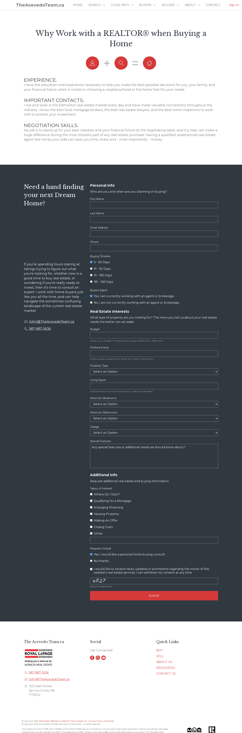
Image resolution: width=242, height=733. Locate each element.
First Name (97, 199)
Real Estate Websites (49, 721)
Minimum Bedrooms (103, 398)
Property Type (99, 365)
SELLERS (168, 5)
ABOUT (190, 5)
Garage (94, 426)
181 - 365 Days (101, 282)
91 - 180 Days (101, 275)
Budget (95, 329)
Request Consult (100, 548)
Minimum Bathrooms (103, 412)
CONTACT (213, 5)
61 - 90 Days (100, 268)
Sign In (234, 5)
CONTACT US (166, 673)
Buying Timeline (100, 256)
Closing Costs (101, 527)
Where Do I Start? (105, 494)
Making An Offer (104, 520)
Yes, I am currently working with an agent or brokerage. (132, 296)
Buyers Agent (99, 290)
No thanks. (99, 561)
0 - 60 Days (99, 262)
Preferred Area (99, 347)
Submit (154, 595)
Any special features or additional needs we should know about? (154, 456)
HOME (78, 5)
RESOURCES (165, 668)
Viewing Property (104, 514)
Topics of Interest (101, 488)
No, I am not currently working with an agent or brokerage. (135, 302)
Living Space (98, 380)
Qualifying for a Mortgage (110, 501)
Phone (94, 242)
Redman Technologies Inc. (75, 721)
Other (96, 533)
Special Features (100, 441)
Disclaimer (109, 721)
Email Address (99, 227)
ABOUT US (164, 662)
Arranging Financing (106, 507)
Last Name (97, 213)
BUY (159, 650)
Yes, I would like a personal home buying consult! (127, 554)
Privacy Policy (96, 721)
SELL (159, 656)
